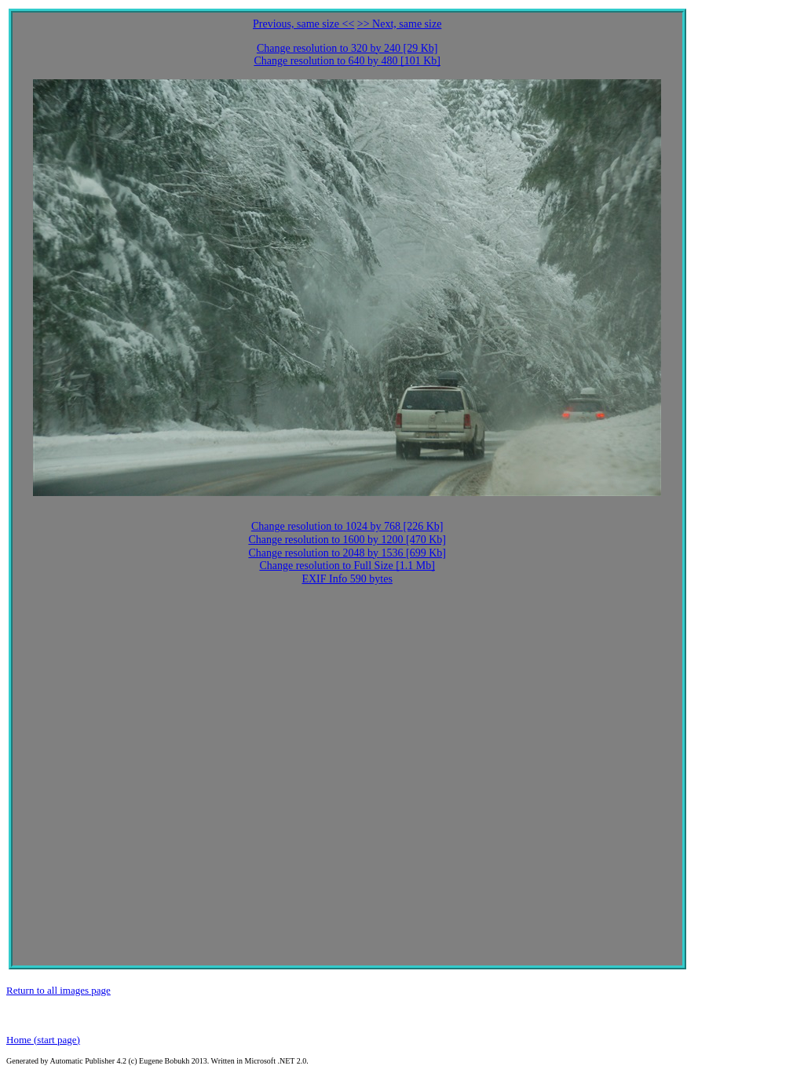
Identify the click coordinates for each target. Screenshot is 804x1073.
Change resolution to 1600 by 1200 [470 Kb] (347, 540)
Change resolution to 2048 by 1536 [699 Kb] (347, 553)
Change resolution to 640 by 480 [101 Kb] (347, 61)
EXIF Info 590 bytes (347, 579)
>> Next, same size (399, 24)
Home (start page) (43, 1040)
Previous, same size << (303, 24)
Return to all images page (58, 990)
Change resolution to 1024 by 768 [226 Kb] (347, 526)
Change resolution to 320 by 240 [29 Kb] (347, 48)
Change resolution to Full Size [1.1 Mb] (347, 565)
